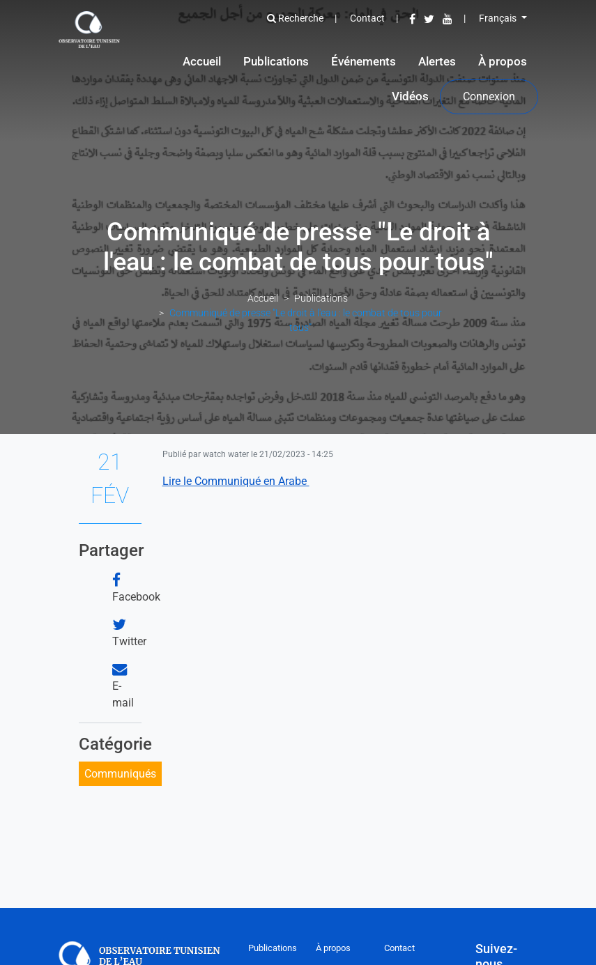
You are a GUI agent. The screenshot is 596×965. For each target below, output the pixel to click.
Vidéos (410, 96)
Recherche (295, 18)
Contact (367, 18)
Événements (363, 61)
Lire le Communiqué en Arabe (236, 481)
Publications (276, 61)
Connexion (489, 96)
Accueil (202, 61)
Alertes (437, 61)
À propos (502, 61)
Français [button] (499, 18)
